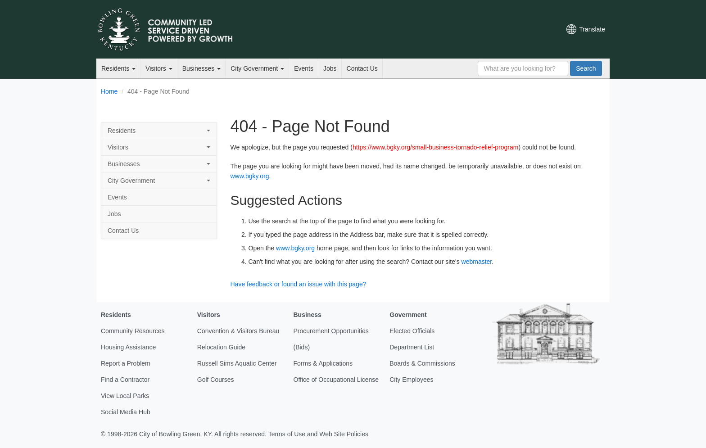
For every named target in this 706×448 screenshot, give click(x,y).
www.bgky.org (250, 176)
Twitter (474, 29)
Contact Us (362, 68)
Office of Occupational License (336, 379)
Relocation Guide (221, 347)
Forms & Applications (323, 363)
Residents (118, 68)
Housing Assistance (128, 347)
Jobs (330, 68)
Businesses (201, 68)
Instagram (520, 29)
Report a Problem (125, 363)
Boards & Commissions (422, 363)
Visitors (158, 68)
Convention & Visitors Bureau (238, 331)
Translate (592, 29)
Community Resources (133, 331)
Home (109, 91)
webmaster (477, 261)
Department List (411, 347)
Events (303, 68)
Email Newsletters (459, 29)
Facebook (489, 29)
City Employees (411, 379)
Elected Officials (411, 331)
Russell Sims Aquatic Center (237, 363)
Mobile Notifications (535, 29)
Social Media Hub (125, 412)
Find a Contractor (125, 379)
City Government (257, 68)
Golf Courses (215, 379)
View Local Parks (125, 395)
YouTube (504, 29)
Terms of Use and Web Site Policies (318, 434)
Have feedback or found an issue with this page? (299, 284)
